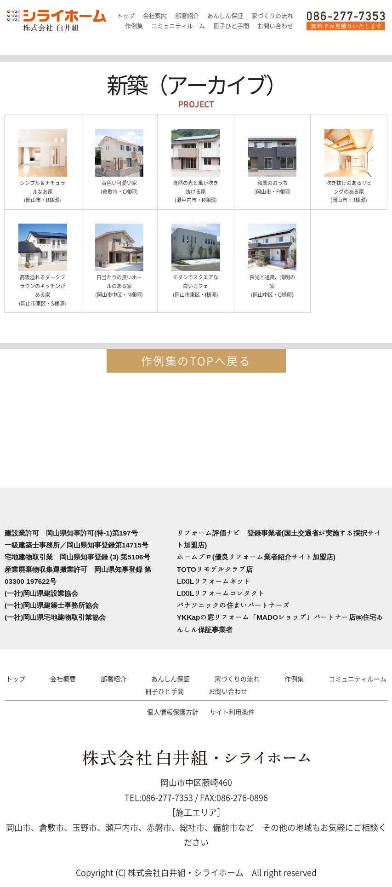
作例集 (294, 678)
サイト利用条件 (232, 711)
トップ (15, 678)
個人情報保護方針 (173, 711)
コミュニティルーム (357, 678)
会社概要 (63, 678)
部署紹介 (113, 678)
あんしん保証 (170, 678)
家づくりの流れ (237, 678)
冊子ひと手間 (164, 691)
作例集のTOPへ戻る (196, 360)
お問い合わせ (228, 691)
